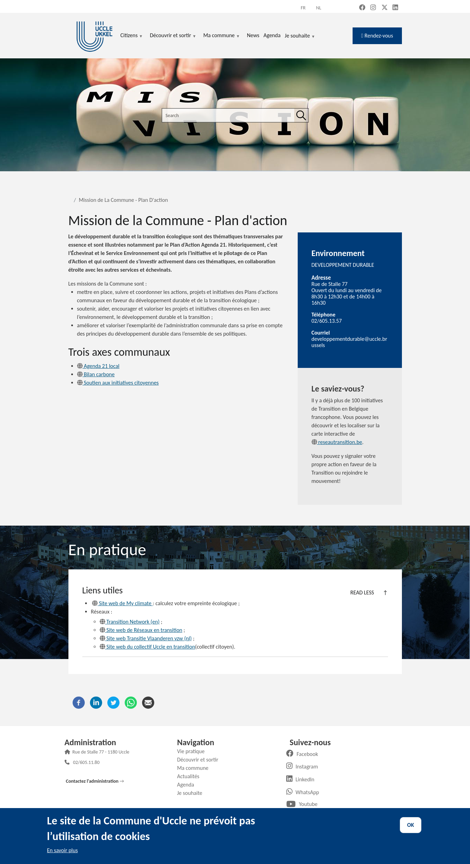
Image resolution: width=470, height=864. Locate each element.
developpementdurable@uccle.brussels (349, 342)
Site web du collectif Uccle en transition (147, 646)
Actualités (190, 776)
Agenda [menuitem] (271, 35)
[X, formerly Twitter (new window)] (384, 8)
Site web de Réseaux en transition (141, 630)
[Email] (148, 702)
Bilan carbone (96, 374)
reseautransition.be (337, 442)
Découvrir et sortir (200, 759)
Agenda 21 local (98, 366)
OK (410, 825)
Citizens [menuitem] (132, 36)
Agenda (188, 784)
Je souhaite (300, 36)
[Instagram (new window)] (373, 8)
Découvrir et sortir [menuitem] (173, 36)
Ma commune (195, 768)
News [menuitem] (253, 35)
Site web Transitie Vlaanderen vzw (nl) (146, 638)
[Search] (301, 115)
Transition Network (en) (130, 621)
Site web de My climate (122, 603)
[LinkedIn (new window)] (395, 8)
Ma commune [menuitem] (221, 36)
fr (303, 8)
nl (318, 8)
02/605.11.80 (86, 762)
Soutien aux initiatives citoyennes (118, 382)
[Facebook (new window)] (362, 8)
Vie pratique (193, 751)
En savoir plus (62, 850)
